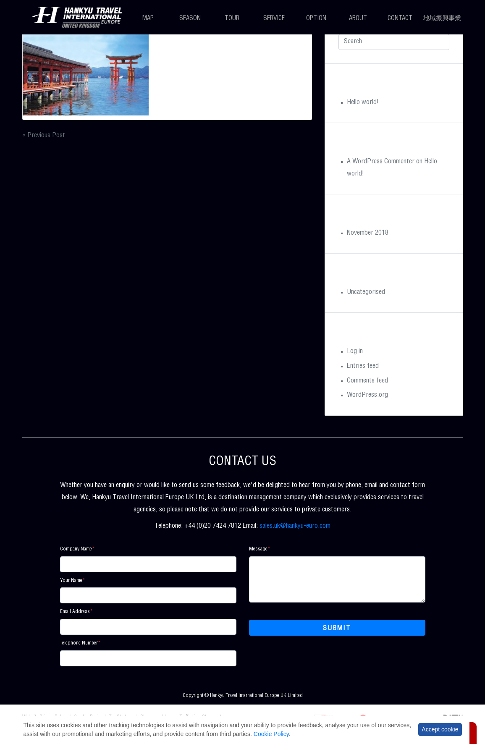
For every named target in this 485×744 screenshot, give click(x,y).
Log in (355, 351)
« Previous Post (43, 136)
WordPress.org (367, 395)
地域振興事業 (442, 19)
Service (274, 19)
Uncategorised (366, 292)
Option (316, 19)
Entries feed (363, 366)
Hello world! (363, 103)
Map (148, 19)
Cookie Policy (271, 734)
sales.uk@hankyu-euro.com (295, 526)
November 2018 (367, 233)
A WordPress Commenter (380, 162)
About (358, 19)
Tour (232, 19)
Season (190, 19)
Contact (400, 19)
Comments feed (367, 381)
